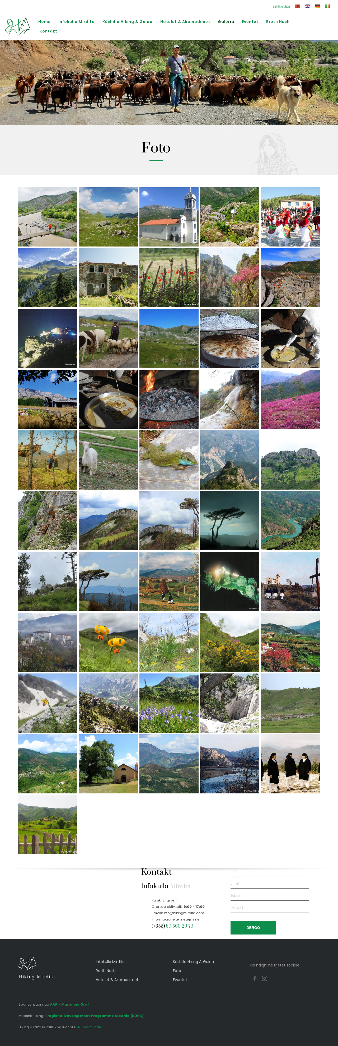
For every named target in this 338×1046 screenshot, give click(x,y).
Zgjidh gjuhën (281, 6)
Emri (234, 871)
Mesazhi (237, 907)
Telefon (236, 895)
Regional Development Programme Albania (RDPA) (95, 1015)
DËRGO (253, 928)
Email (235, 883)
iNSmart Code (89, 1027)
